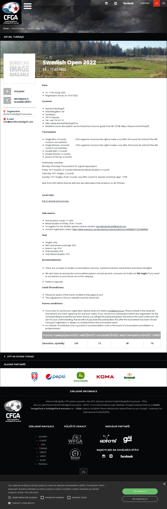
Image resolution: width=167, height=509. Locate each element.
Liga (43, 444)
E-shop (43, 440)
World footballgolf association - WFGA (71, 405)
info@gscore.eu (116, 310)
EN (163, 3)
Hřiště (43, 452)
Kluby (43, 460)
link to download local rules (55, 201)
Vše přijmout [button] (140, 491)
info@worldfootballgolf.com (18, 121)
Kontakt (145, 3)
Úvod (5, 28)
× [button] (164, 484)
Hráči (43, 456)
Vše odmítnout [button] (140, 499)
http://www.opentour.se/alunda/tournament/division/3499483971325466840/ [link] (110, 229)
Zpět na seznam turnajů (19, 356)
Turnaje (43, 448)
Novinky (43, 436)
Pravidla (42, 464)
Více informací (31, 492)
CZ (156, 3)
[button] (57, 503)
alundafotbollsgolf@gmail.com (111, 226)
